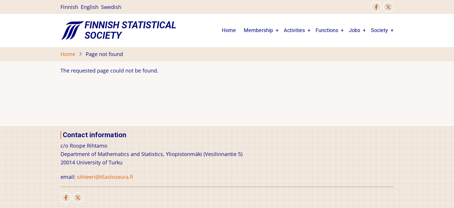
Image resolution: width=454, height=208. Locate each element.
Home (229, 30)
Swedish (111, 6)
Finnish (69, 6)
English (89, 6)
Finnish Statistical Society (130, 30)
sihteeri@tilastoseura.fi (105, 176)
